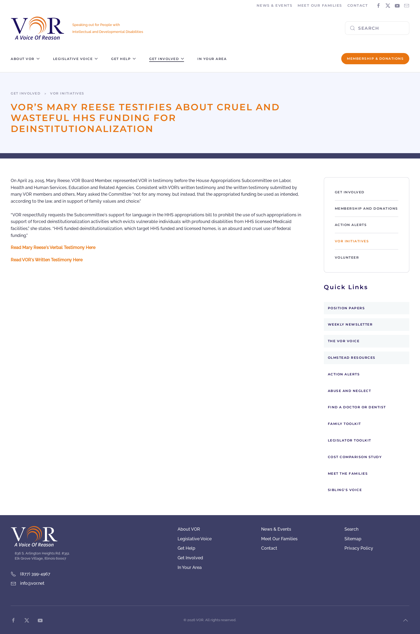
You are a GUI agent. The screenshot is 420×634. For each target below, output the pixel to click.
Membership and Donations (366, 208)
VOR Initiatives (352, 241)
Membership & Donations (375, 58)
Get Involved (350, 192)
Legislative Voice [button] (75, 59)
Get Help (186, 548)
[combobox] (377, 28)
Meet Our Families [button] (320, 5)
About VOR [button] (25, 59)
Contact (357, 5)
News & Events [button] (274, 5)
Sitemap (352, 538)
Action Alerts (351, 225)
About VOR (189, 529)
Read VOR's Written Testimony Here (46, 259)
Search (351, 529)
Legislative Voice (195, 538)
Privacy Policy (358, 548)
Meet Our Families (279, 538)
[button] (405, 620)
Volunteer (347, 257)
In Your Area (212, 59)
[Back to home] (37, 28)
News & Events (276, 529)
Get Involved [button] (166, 59)
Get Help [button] (123, 59)
